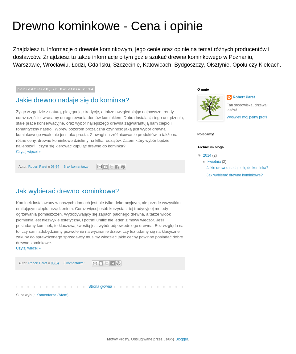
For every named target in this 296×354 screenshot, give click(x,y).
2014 (207, 155)
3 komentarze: (74, 263)
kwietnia (215, 161)
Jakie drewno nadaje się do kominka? (72, 100)
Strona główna (100, 286)
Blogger (181, 339)
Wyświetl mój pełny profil (247, 117)
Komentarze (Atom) (52, 295)
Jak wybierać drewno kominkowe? (67, 191)
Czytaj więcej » (28, 152)
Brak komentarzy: (77, 166)
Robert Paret (244, 97)
